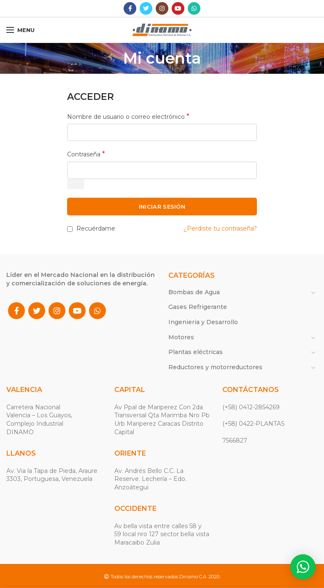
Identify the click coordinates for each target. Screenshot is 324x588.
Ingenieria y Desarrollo (203, 322)
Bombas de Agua (194, 292)
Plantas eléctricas (195, 352)
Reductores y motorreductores (215, 367)
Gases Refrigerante (197, 307)
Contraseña (86, 154)
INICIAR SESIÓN (162, 206)
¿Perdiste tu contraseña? (220, 228)
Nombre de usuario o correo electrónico (128, 117)
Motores (181, 337)
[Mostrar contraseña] (75, 184)
